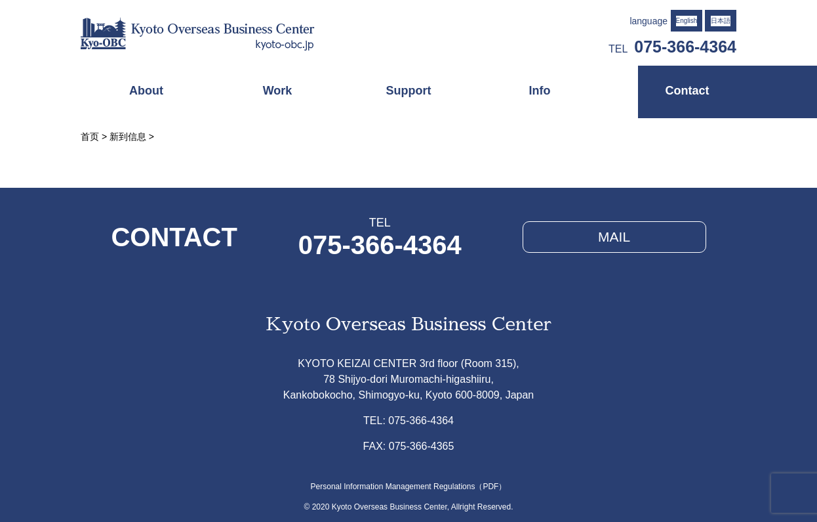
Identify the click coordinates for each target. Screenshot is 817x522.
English (687, 20)
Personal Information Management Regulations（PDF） (409, 486)
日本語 (720, 20)
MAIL (614, 236)
